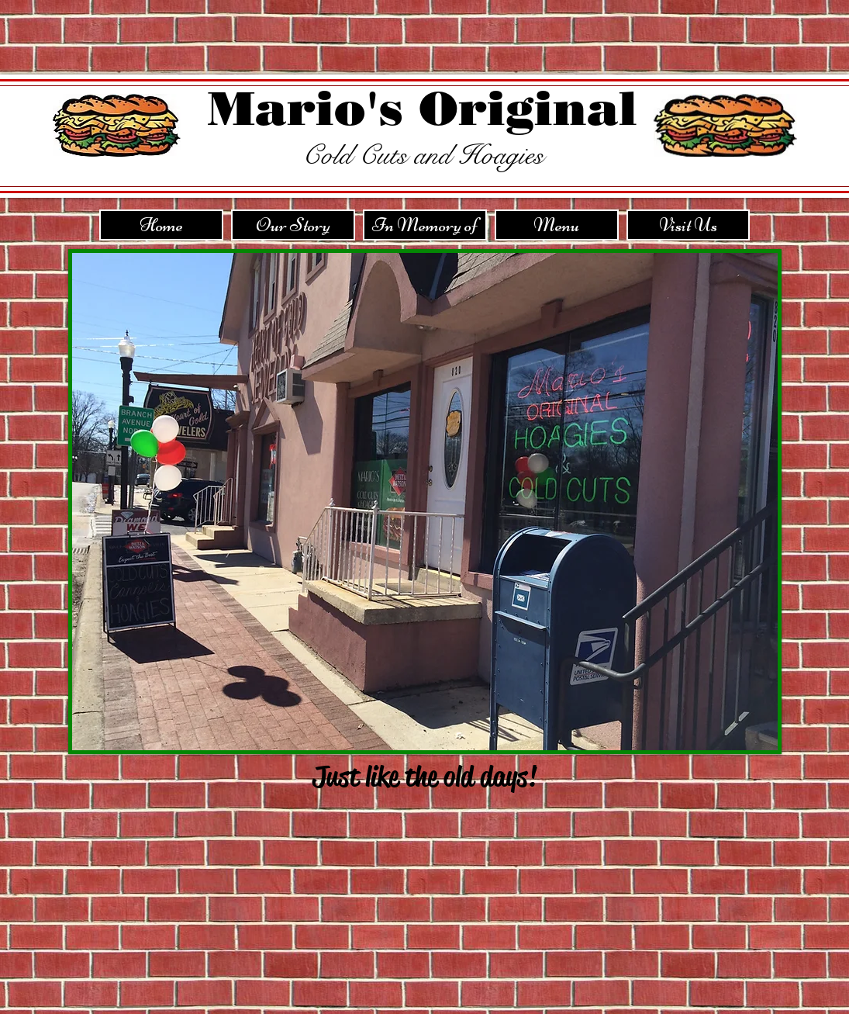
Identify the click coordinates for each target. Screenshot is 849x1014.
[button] (425, 501)
